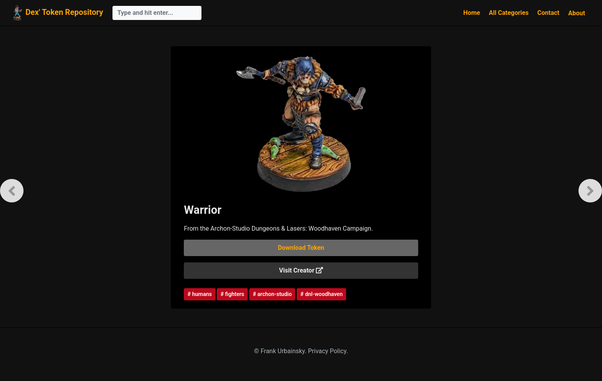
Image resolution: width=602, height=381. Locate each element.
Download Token (301, 247)
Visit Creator (301, 270)
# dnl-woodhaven (321, 294)
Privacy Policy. (328, 351)
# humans (199, 294)
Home (471, 12)
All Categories (508, 12)
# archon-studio (272, 294)
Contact (548, 12)
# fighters (232, 294)
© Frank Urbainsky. (281, 351)
